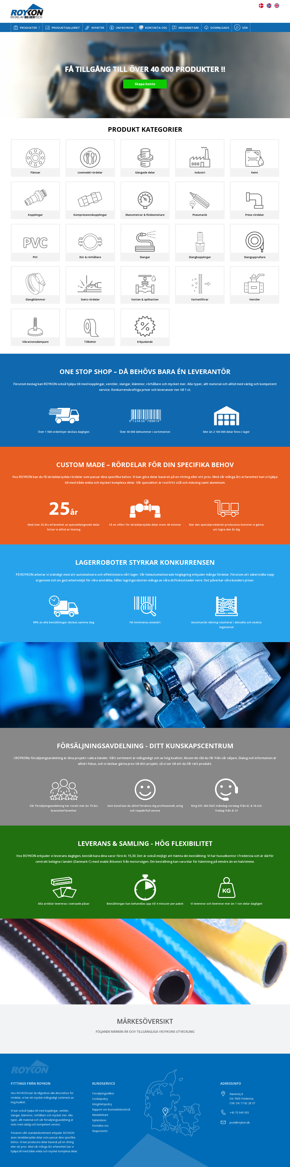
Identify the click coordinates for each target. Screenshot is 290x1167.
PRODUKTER (25, 27)
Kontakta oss (100, 1125)
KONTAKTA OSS (153, 27)
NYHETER (94, 27)
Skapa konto (100, 1131)
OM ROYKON (121, 27)
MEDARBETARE (185, 27)
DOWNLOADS (216, 27)
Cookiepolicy (100, 1099)
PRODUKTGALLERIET (62, 27)
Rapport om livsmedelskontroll (111, 1109)
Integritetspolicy (102, 1104)
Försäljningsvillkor (103, 1093)
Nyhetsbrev (99, 1120)
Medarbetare (100, 1115)
